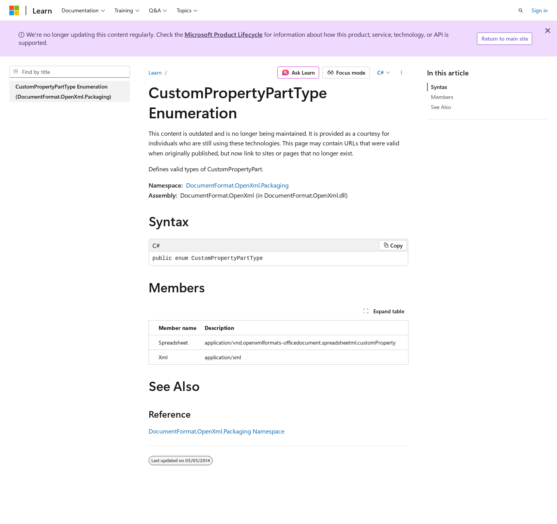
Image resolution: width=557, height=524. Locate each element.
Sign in (539, 10)
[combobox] (69, 72)
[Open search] (520, 10)
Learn (155, 72)
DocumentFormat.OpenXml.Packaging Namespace (216, 431)
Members (442, 97)
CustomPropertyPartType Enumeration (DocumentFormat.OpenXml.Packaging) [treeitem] (63, 91)
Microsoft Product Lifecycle (224, 34)
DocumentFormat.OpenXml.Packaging (237, 185)
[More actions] (401, 73)
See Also (441, 107)
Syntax (439, 86)
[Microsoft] (14, 10)
